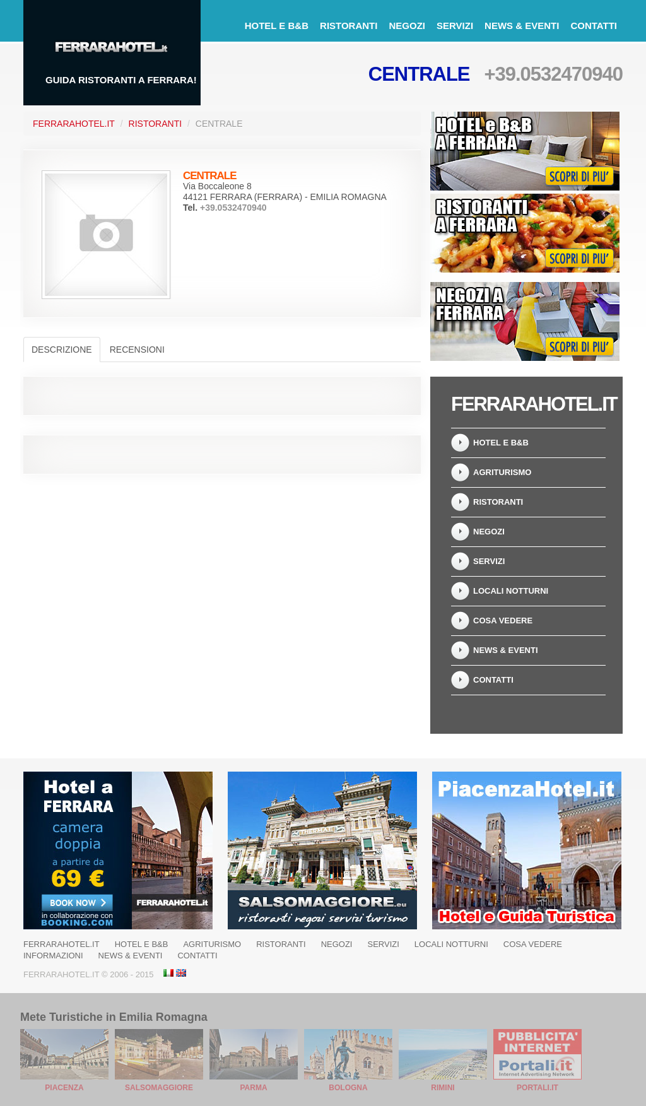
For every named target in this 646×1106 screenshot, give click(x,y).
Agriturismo (502, 472)
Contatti (593, 25)
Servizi (455, 25)
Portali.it (537, 1087)
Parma (253, 1087)
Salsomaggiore (159, 1087)
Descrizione (62, 349)
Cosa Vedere (502, 620)
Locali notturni (510, 591)
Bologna (348, 1087)
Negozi (407, 25)
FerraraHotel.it (74, 124)
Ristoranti (348, 25)
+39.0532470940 (553, 74)
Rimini (442, 1087)
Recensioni (137, 349)
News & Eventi (521, 25)
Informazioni (53, 955)
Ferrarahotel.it (61, 944)
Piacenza (64, 1087)
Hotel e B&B (276, 25)
